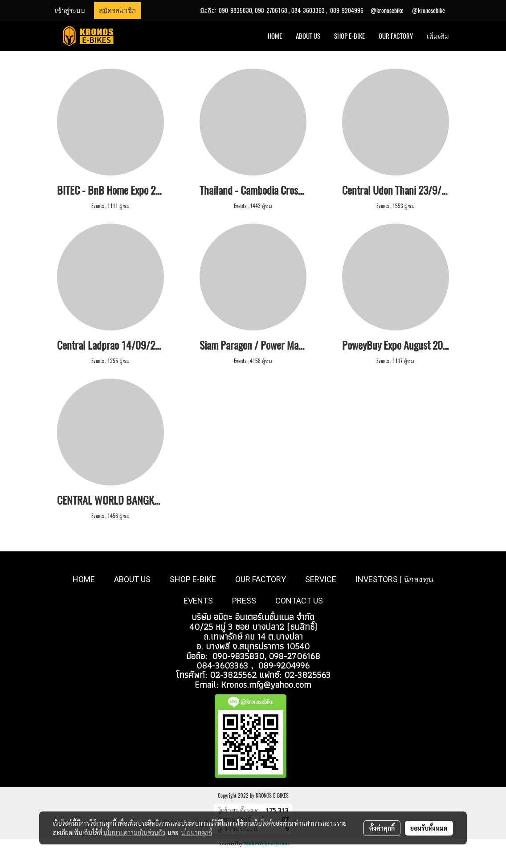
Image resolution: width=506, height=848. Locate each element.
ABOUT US (308, 36)
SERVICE (320, 579)
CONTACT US (299, 600)
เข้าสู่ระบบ (70, 11)
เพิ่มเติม (438, 36)
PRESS (244, 600)
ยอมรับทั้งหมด (429, 828)
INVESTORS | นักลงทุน (394, 579)
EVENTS (198, 600)
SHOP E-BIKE (349, 36)
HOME (275, 36)
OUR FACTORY (396, 36)
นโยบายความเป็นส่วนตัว (134, 832)
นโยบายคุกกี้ (196, 832)
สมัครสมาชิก (117, 11)
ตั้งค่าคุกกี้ (382, 828)
